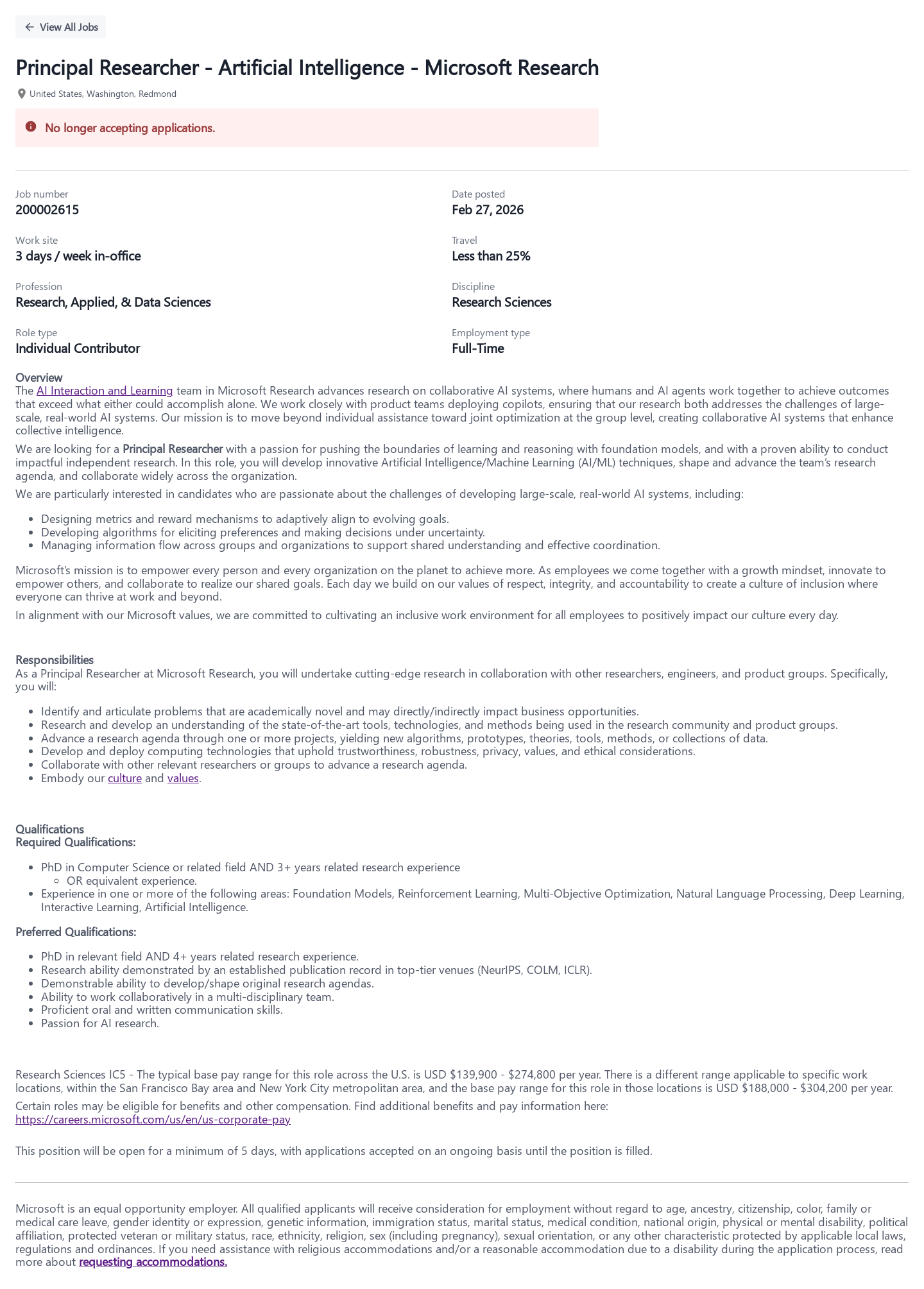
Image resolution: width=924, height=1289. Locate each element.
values (183, 777)
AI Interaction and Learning (105, 390)
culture (125, 777)
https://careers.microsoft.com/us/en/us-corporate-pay (153, 1119)
